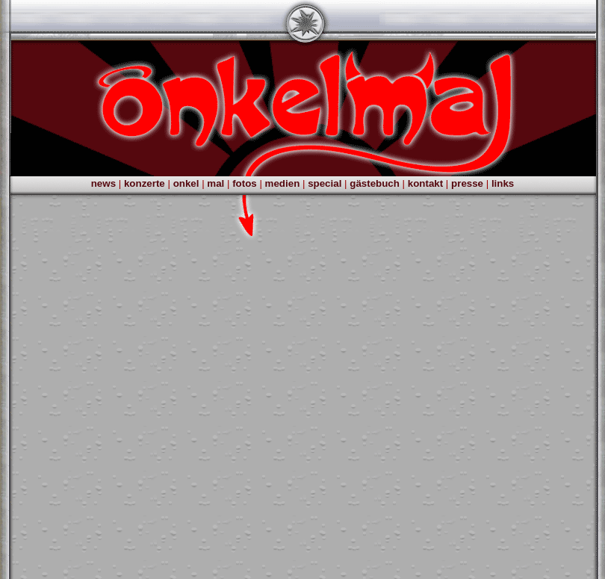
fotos (244, 183)
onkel (186, 183)
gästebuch (375, 183)
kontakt (425, 183)
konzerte (144, 183)
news (103, 183)
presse (467, 183)
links (502, 183)
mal (215, 183)
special (324, 183)
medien (282, 183)
